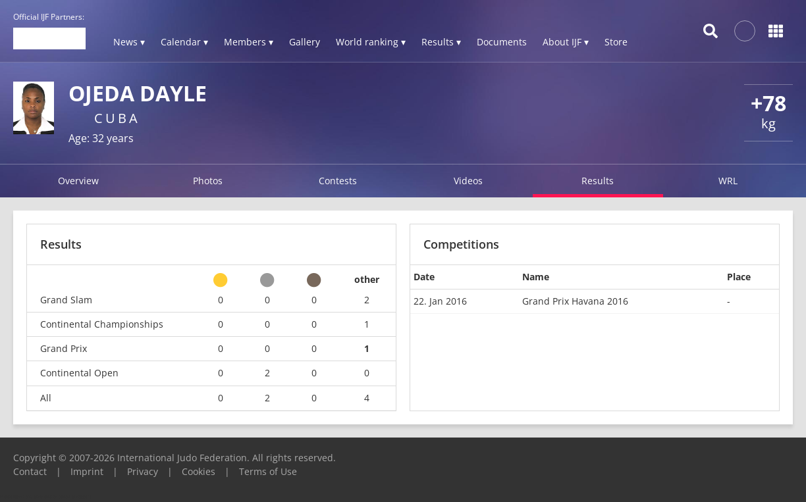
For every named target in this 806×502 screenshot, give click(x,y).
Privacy (142, 471)
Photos (208, 180)
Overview (78, 180)
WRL (728, 180)
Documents (502, 42)
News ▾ (129, 42)
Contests (338, 180)
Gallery (304, 42)
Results (597, 180)
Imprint (86, 471)
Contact (30, 471)
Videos (468, 180)
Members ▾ (248, 42)
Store (616, 42)
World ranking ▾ (371, 42)
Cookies (198, 471)
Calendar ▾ (184, 42)
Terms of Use (268, 471)
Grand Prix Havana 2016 (575, 301)
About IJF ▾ (566, 42)
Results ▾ (441, 42)
